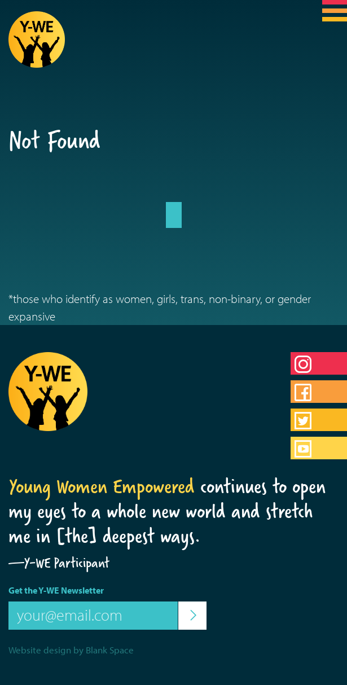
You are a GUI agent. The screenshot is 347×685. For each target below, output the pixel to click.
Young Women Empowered (101, 486)
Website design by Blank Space (71, 650)
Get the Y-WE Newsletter (56, 590)
